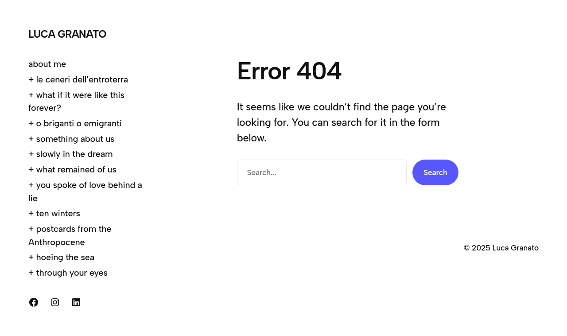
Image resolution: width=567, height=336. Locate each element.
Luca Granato (67, 34)
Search (435, 172)
